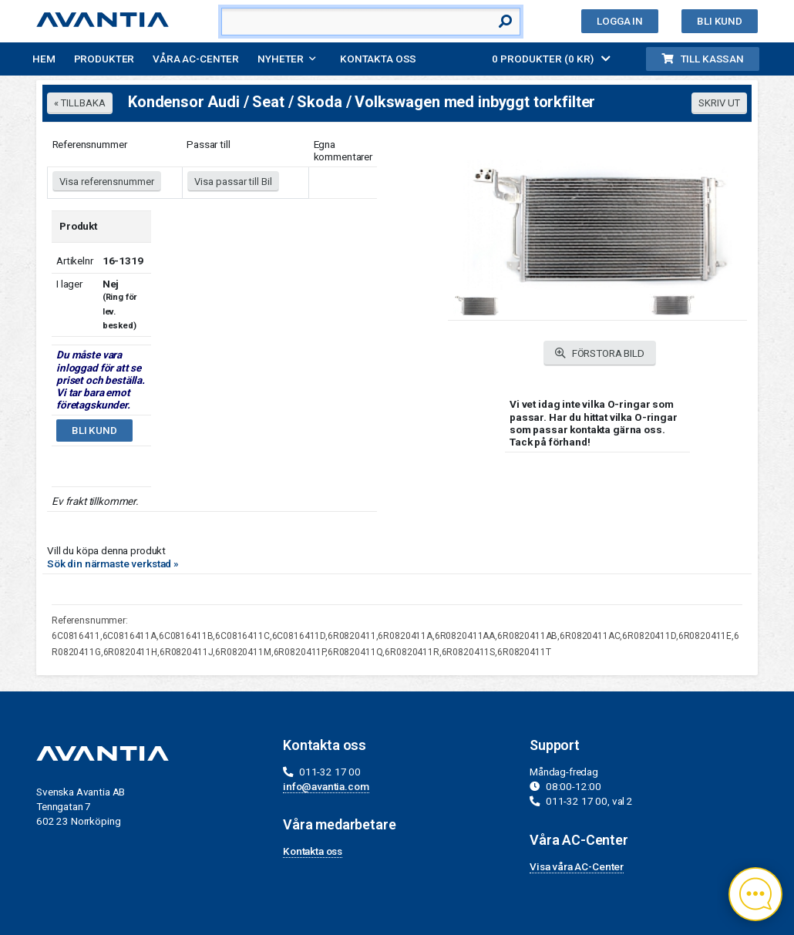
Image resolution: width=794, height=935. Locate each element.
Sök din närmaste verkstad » (113, 563)
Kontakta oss (378, 58)
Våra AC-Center (196, 58)
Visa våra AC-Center (577, 866)
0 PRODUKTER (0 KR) (551, 58)
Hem (44, 58)
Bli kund (719, 21)
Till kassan (702, 58)
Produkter (104, 58)
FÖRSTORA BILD (599, 353)
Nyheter (280, 58)
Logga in (620, 21)
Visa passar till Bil (233, 181)
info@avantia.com (326, 786)
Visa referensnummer (106, 181)
